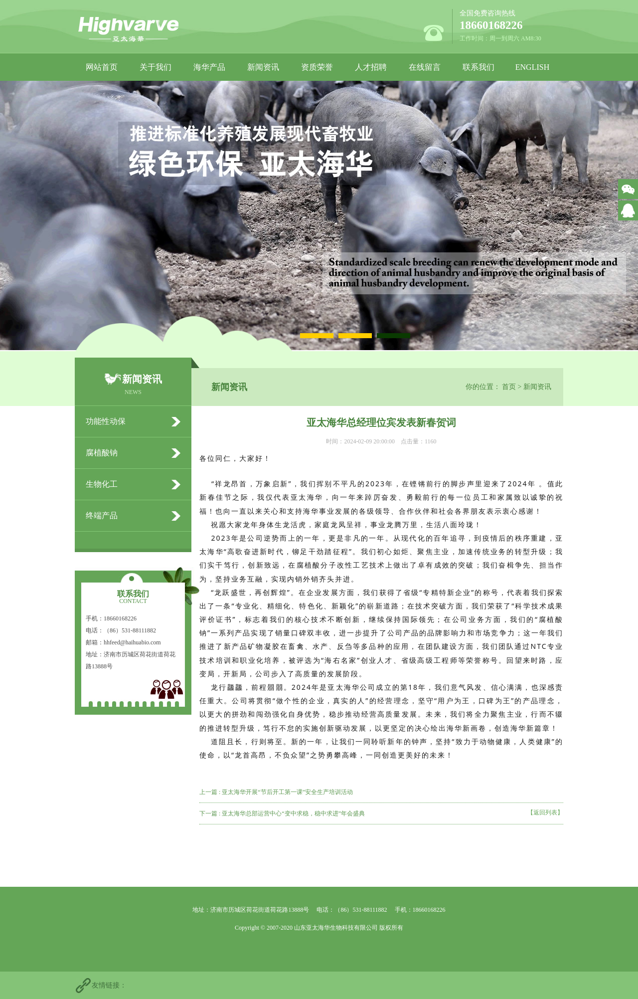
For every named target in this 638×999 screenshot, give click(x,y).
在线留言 (425, 67)
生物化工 (102, 484)
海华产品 (209, 67)
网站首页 (102, 67)
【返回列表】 (545, 812)
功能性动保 (106, 421)
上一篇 (276, 792)
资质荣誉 (317, 67)
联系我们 (478, 67)
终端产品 (102, 515)
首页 (509, 387)
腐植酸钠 (102, 452)
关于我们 (155, 67)
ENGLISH (532, 67)
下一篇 (282, 813)
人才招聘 (371, 67)
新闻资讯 (263, 67)
